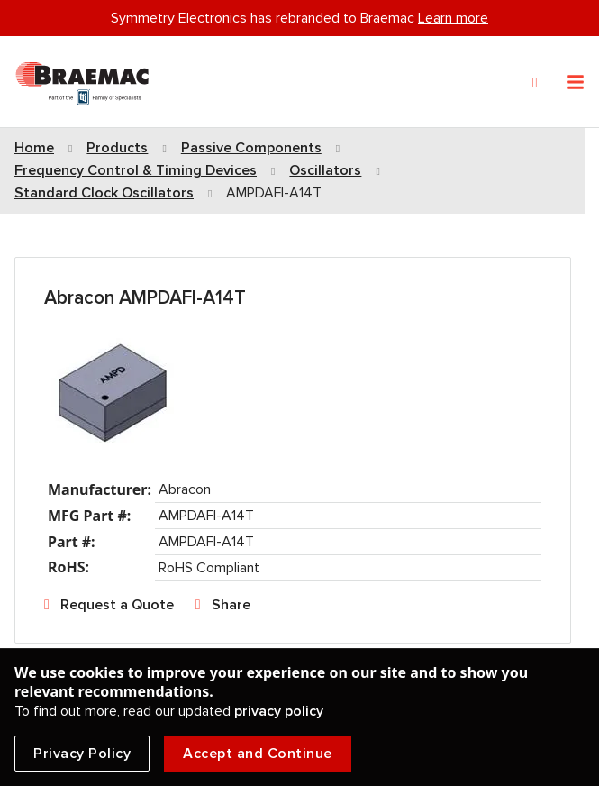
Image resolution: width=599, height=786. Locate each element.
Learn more (453, 18)
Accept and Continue (257, 753)
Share (231, 605)
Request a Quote (117, 605)
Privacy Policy (82, 753)
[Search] (535, 83)
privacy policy (278, 711)
